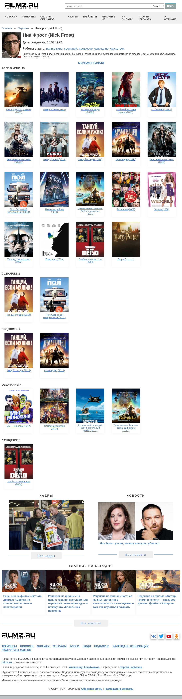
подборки (101, 646)
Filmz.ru (7, 662)
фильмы (43, 646)
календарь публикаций (131, 646)
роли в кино (54, 48)
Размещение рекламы (119, 688)
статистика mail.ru (16, 650)
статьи (73, 16)
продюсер (86, 48)
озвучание (101, 48)
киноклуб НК (108, 18)
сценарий (70, 48)
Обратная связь (91, 688)
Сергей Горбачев (131, 667)
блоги (74, 646)
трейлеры (90, 16)
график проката (145, 18)
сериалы (60, 646)
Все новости (135, 554)
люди (87, 646)
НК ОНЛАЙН (127, 18)
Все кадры (46, 556)
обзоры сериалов (47, 18)
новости (11, 16)
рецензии (29, 16)
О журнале (170, 18)
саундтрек (117, 48)
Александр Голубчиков (84, 667)
